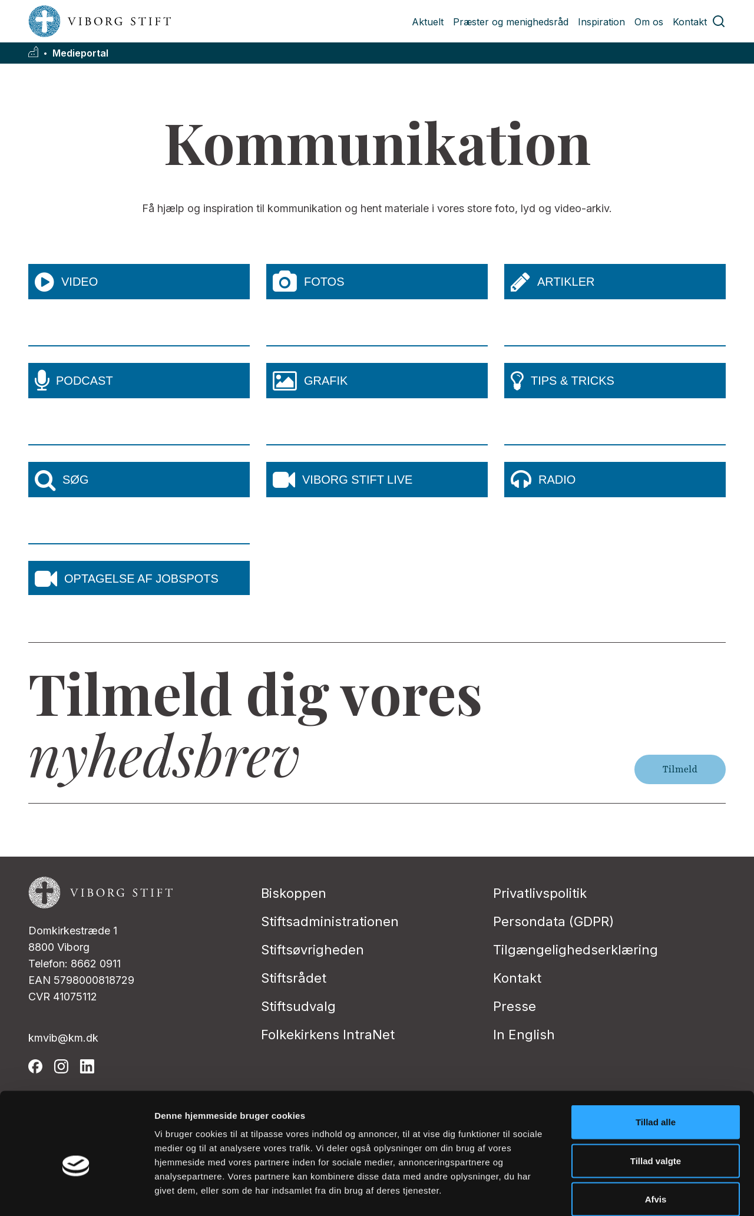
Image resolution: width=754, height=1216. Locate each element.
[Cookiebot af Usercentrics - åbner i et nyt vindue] (76, 1193)
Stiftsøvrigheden (312, 950)
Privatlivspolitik (540, 893)
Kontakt (690, 22)
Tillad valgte (655, 1100)
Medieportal (80, 53)
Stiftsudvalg (298, 1006)
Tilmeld (680, 769)
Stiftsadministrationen (330, 921)
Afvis (656, 1139)
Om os (648, 22)
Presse (514, 1006)
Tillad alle (656, 1061)
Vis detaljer (612, 1193)
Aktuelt (428, 22)
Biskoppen (293, 893)
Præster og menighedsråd (510, 22)
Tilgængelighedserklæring (575, 950)
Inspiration (601, 22)
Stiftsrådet (293, 978)
